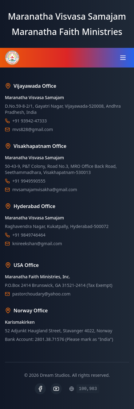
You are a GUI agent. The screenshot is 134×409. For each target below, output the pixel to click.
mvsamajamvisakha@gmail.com (44, 189)
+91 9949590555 (28, 181)
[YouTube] (56, 388)
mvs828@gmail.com (32, 129)
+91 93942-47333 (29, 121)
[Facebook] (40, 388)
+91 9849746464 (28, 235)
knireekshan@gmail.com (37, 243)
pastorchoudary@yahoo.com (41, 294)
